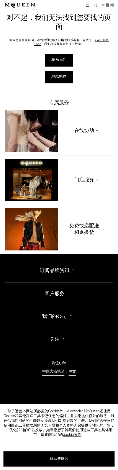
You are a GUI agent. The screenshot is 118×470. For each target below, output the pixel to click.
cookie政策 (72, 435)
